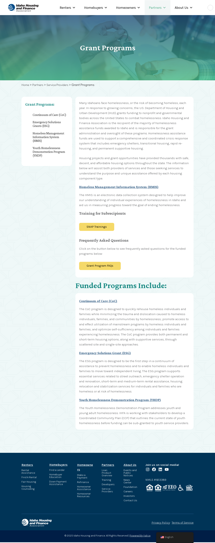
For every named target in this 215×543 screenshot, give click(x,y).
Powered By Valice (140, 536)
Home (25, 85)
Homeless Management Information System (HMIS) (48, 136)
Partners (157, 7)
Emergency (89, 353)
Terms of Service (183, 523)
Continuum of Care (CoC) (49, 114)
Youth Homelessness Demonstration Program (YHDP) (49, 151)
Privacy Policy (161, 523)
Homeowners (128, 7)
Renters (68, 7)
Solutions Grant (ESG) (119, 353)
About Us (184, 7)
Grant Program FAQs (101, 266)
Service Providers (60, 85)
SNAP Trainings (98, 227)
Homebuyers (96, 7)
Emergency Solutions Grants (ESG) (47, 124)
